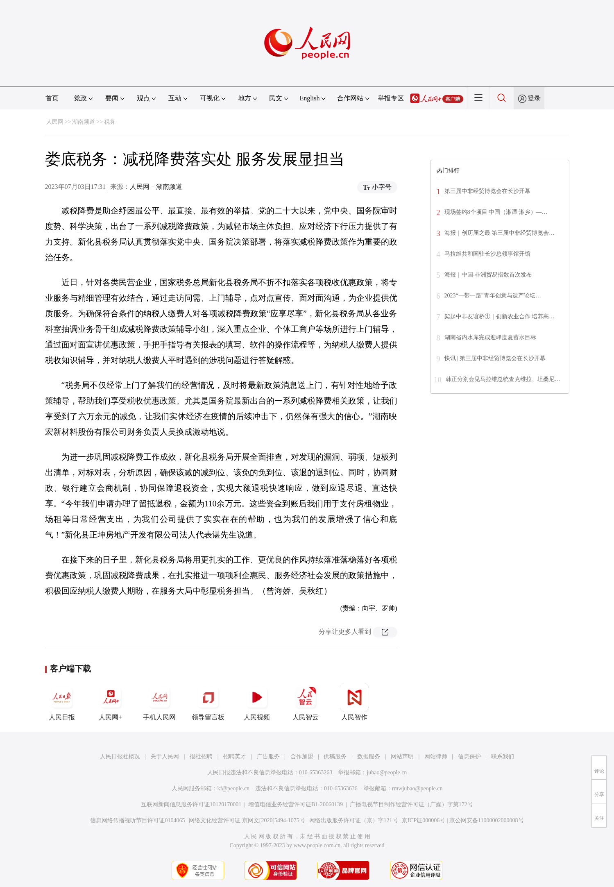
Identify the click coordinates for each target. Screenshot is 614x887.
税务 (110, 122)
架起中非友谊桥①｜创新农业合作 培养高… (499, 316)
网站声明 (402, 756)
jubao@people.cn (387, 772)
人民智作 (354, 702)
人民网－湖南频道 (156, 186)
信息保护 (469, 756)
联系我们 (502, 756)
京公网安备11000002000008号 (486, 820)
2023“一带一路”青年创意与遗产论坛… (492, 296)
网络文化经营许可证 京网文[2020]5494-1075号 (247, 820)
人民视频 (256, 702)
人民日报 (62, 702)
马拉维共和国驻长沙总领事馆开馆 (487, 254)
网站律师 (435, 756)
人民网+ (110, 702)
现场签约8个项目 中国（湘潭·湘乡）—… (496, 212)
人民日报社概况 (120, 756)
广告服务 (268, 756)
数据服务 (368, 756)
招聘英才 (234, 756)
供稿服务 (335, 756)
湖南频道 (83, 122)
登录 (534, 98)
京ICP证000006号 (423, 820)
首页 (52, 98)
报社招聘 (201, 756)
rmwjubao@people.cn (417, 788)
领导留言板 (208, 702)
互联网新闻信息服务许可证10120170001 (191, 804)
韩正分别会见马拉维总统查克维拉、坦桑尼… (503, 379)
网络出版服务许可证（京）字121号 (353, 820)
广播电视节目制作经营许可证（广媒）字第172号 (411, 804)
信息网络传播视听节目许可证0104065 (137, 820)
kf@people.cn (234, 788)
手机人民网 (159, 702)
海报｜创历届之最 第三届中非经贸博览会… (499, 233)
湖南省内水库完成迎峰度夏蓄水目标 (490, 337)
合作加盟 (301, 756)
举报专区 (391, 98)
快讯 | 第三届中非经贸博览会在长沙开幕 (495, 358)
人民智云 (305, 702)
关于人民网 (164, 756)
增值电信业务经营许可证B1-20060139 (295, 804)
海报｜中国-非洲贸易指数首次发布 (488, 275)
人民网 (54, 122)
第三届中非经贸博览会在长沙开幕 (487, 191)
